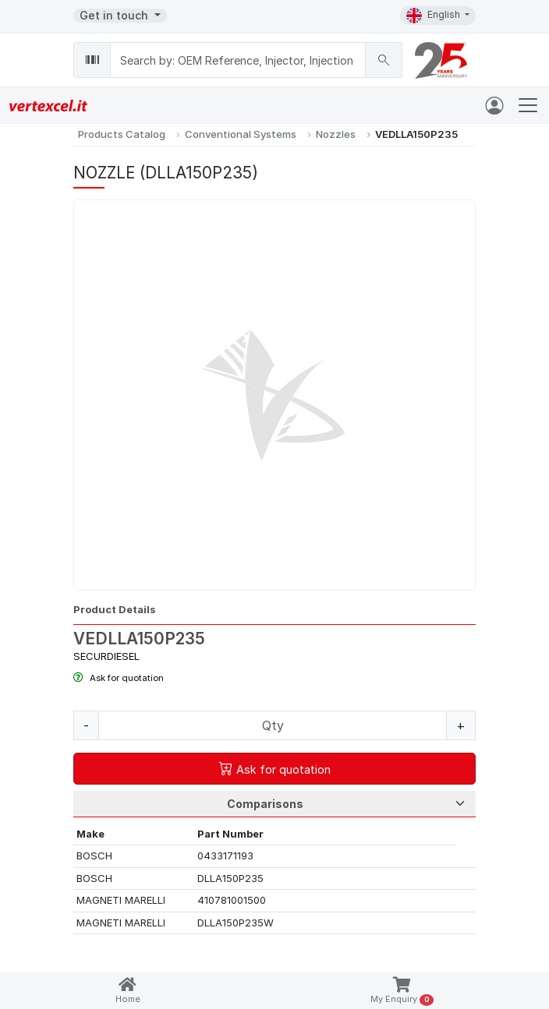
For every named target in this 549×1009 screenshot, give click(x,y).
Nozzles (336, 134)
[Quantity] (272, 725)
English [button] (434, 15)
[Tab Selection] (274, 804)
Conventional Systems (240, 134)
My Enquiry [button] (402, 991)
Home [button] (127, 990)
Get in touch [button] (115, 15)
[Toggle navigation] (528, 105)
